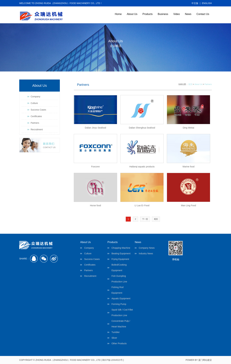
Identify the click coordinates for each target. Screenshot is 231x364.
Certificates (36, 116)
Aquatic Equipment (120, 298)
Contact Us (203, 14)
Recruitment (37, 129)
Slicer (114, 338)
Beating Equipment (120, 253)
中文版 (195, 3)
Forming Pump (118, 304)
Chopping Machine (120, 248)
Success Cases (38, 109)
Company (35, 96)
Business (163, 14)
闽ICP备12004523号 (112, 360)
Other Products (119, 343)
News (188, 14)
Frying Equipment (120, 259)
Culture (34, 103)
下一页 (145, 219)
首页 (190, 84)
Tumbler (115, 332)
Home (118, 14)
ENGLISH (207, 3)
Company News (147, 248)
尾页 (156, 219)
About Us (132, 14)
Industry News (146, 253)
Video (176, 14)
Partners (35, 123)
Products (147, 14)
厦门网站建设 (205, 360)
